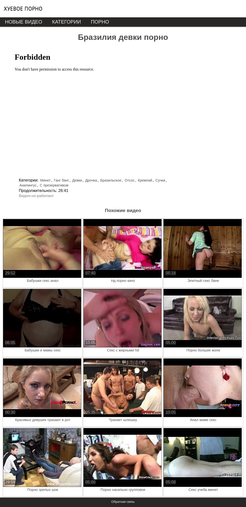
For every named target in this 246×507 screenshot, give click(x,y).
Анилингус (27, 185)
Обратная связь (123, 502)
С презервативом (54, 185)
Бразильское (110, 180)
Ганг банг (61, 180)
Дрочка (91, 180)
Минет (45, 180)
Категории (66, 22)
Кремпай (145, 180)
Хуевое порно (23, 8)
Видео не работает (36, 196)
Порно (100, 22)
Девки (77, 180)
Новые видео (23, 22)
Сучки (160, 180)
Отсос (130, 180)
